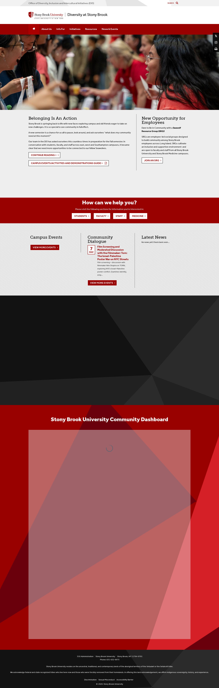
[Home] (33, 29)
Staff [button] (119, 216)
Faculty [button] (101, 216)
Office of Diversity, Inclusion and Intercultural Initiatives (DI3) (61, 3)
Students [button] (80, 216)
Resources (91, 29)
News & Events (110, 29)
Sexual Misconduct (106, 680)
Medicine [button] (137, 216)
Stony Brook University (113, 684)
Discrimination (90, 680)
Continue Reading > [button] (44, 155)
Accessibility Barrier (124, 680)
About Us (46, 29)
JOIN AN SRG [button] (151, 160)
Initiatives (75, 29)
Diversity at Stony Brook (87, 15)
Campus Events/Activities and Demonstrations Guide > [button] (67, 163)
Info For (60, 29)
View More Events (44, 247)
